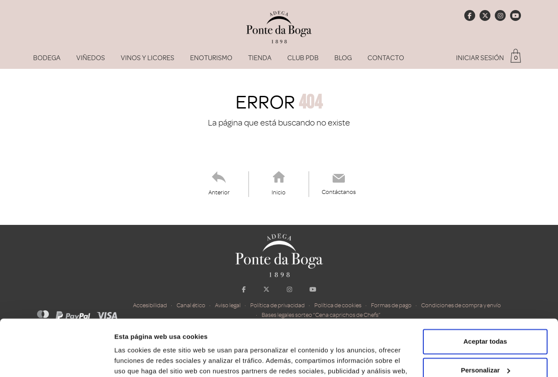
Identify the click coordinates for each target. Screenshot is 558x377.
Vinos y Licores (147, 58)
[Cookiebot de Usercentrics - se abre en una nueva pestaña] (56, 360)
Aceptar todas (485, 285)
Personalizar (485, 313)
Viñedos (90, 58)
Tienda (260, 58)
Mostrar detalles (139, 359)
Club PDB (303, 58)
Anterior (219, 192)
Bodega (47, 58)
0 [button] (516, 57)
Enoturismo (211, 58)
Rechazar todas (485, 342)
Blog (343, 58)
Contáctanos (339, 192)
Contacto (385, 58)
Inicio (279, 192)
